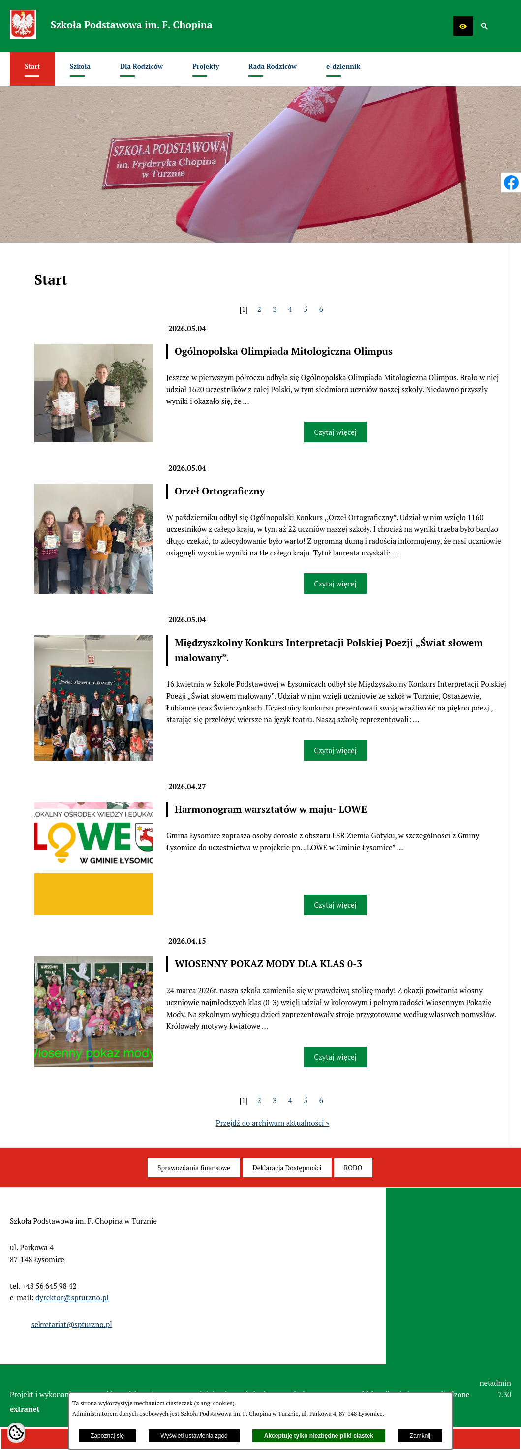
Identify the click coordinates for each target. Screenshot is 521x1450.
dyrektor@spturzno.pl (72, 1297)
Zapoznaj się (107, 1435)
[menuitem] (32, 69)
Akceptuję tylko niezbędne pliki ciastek (318, 1435)
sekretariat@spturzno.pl (71, 1324)
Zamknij (420, 1435)
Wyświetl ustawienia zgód (194, 1435)
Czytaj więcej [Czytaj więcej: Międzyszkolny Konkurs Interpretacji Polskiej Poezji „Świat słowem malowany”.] (335, 750)
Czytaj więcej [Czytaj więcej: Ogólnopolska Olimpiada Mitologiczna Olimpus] (335, 432)
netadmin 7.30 (495, 1388)
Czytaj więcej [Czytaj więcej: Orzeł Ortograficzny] (335, 583)
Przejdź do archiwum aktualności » (273, 1123)
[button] (463, 26)
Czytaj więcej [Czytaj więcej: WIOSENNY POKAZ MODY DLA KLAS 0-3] (335, 1057)
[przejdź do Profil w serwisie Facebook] (511, 182)
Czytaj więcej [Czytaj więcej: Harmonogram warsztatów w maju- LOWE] (335, 905)
